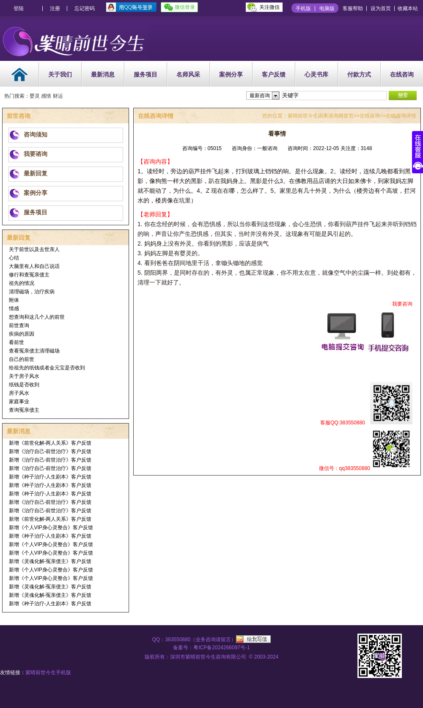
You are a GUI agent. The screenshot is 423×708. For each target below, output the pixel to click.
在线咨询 (402, 74)
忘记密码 (84, 8)
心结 (14, 258)
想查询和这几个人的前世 (37, 317)
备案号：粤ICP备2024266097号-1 (211, 648)
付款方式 (359, 74)
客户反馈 (274, 74)
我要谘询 (35, 153)
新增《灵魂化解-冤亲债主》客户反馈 (50, 561)
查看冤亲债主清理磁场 (34, 351)
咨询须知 (35, 134)
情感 (14, 309)
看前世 (16, 342)
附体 (14, 300)
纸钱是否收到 (24, 385)
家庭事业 (19, 402)
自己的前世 (21, 359)
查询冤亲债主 (24, 410)
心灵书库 (316, 74)
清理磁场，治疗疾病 (32, 292)
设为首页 (381, 8)
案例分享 (231, 74)
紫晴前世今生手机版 (48, 672)
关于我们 (60, 74)
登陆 (19, 8)
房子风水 (19, 393)
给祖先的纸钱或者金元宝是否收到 (47, 368)
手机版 (303, 8)
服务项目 (145, 74)
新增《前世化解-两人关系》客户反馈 (50, 443)
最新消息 (103, 74)
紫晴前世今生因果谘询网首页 (321, 116)
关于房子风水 (24, 376)
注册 (55, 8)
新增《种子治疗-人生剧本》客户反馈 (50, 477)
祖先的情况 (21, 283)
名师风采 (188, 74)
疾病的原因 (21, 334)
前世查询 (19, 325)
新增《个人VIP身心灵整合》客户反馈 (51, 527)
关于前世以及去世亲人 (34, 249)
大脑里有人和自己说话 (34, 266)
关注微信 (269, 7)
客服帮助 (353, 8)
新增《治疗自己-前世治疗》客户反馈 (50, 451)
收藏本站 (408, 8)
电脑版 (327, 8)
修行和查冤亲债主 (29, 275)
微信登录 (185, 7)
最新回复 (35, 173)
